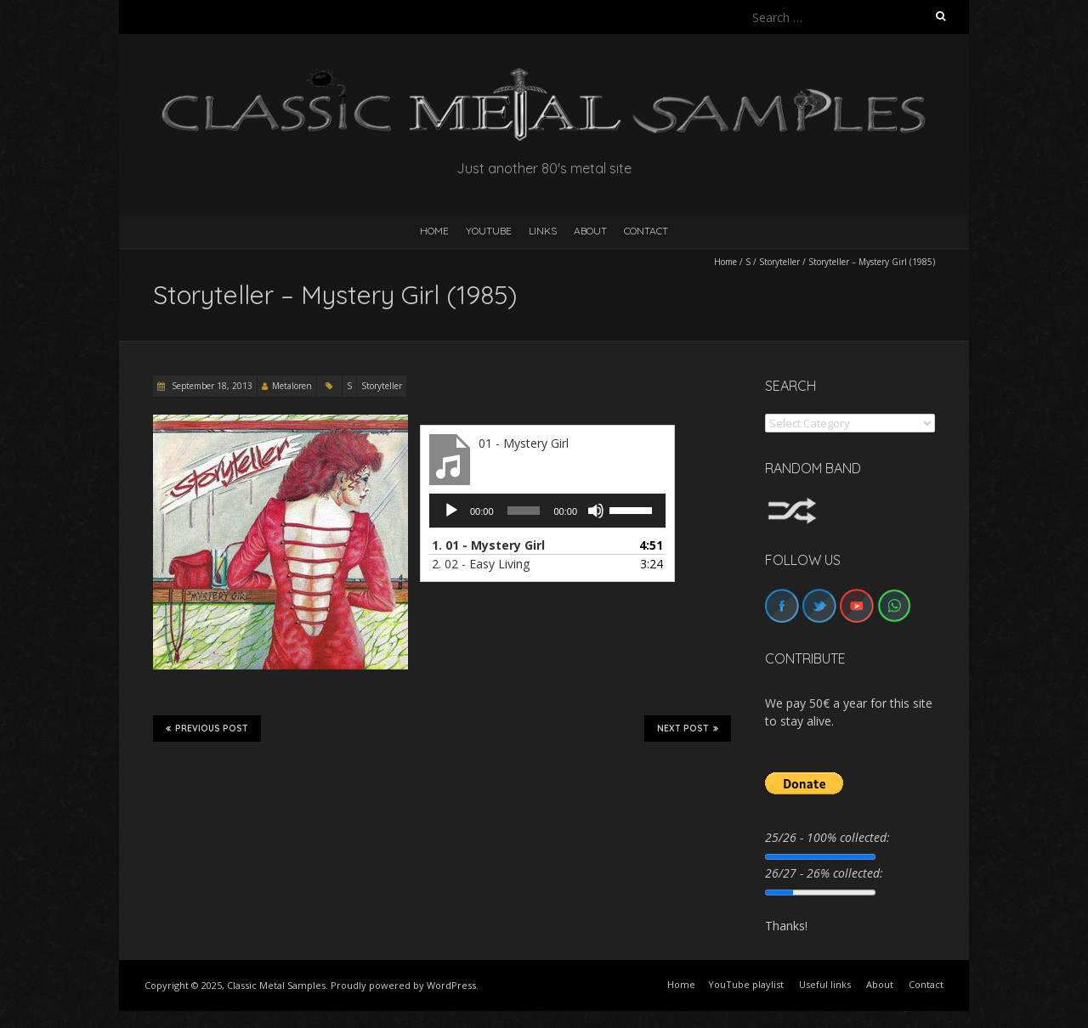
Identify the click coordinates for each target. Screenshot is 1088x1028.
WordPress (451, 985)
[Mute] (595, 510)
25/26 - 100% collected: (827, 837)
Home (725, 262)
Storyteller (779, 262)
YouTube (489, 230)
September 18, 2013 (210, 386)
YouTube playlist (746, 984)
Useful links (825, 984)
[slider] (524, 510)
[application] (547, 511)
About (590, 230)
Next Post (687, 728)
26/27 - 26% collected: (824, 873)
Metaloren (292, 386)
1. (488, 545)
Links (543, 230)
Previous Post (207, 728)
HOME (434, 230)
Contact (646, 230)
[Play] (451, 510)
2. (481, 564)
